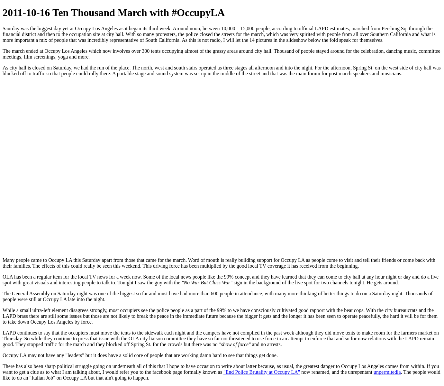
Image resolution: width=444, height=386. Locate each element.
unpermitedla (387, 372)
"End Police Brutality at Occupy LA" (261, 372)
